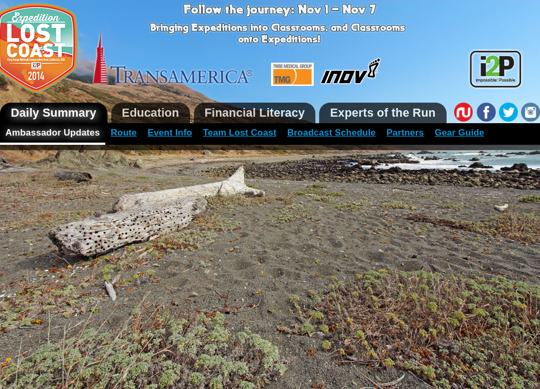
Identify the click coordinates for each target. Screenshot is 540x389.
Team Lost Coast (239, 133)
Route (124, 133)
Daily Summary (54, 112)
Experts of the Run (382, 112)
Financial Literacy (255, 112)
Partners (405, 133)
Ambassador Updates (52, 133)
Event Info (169, 133)
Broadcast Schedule (331, 133)
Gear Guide (459, 133)
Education (150, 112)
